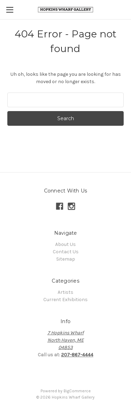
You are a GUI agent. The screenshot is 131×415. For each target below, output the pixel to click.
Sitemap (65, 259)
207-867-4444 (77, 355)
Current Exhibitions (65, 300)
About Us (65, 244)
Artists (65, 292)
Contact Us (66, 252)
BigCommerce (77, 390)
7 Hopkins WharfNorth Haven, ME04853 (66, 340)
